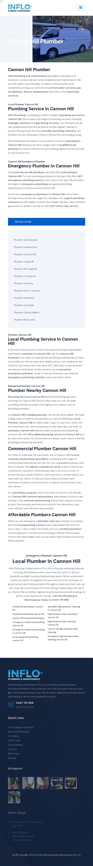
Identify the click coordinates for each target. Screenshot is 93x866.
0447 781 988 (60, 599)
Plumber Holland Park (25, 247)
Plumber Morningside (25, 268)
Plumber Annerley (23, 283)
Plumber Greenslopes (26, 239)
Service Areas (17, 35)
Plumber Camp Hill (24, 261)
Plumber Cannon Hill (25, 254)
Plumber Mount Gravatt (27, 290)
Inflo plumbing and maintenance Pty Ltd (59, 854)
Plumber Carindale (24, 305)
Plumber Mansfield (24, 298)
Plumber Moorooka (24, 319)
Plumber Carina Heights (27, 312)
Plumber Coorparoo (25, 276)
